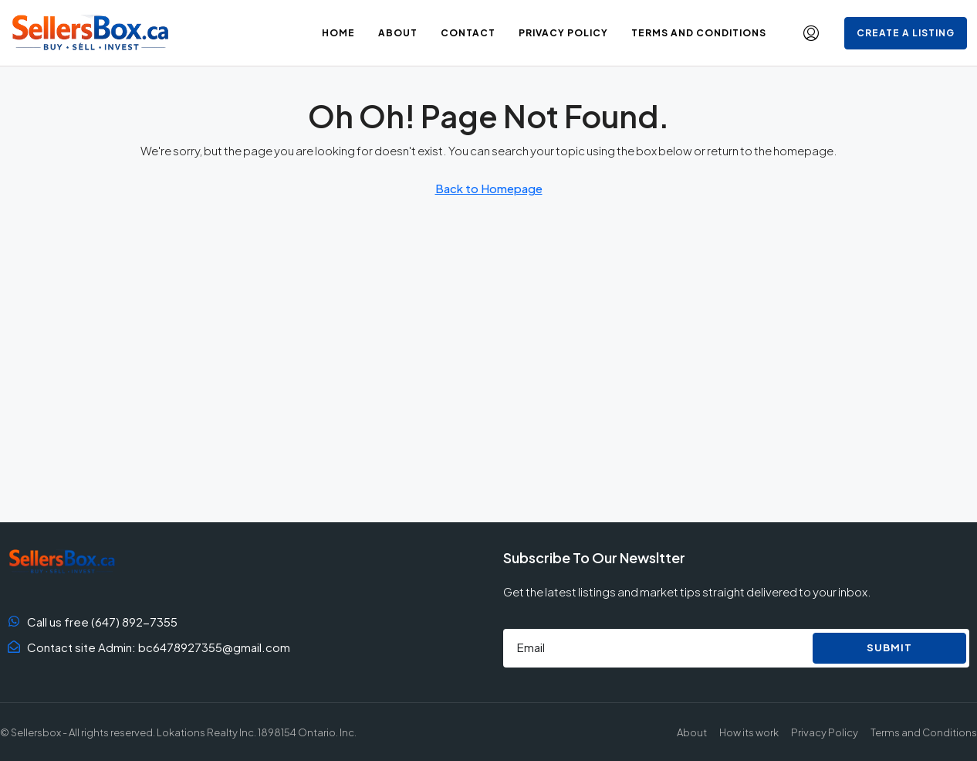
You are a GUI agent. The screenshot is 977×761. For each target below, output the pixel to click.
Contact (468, 33)
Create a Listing (906, 33)
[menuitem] (811, 33)
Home (338, 33)
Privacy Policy (563, 33)
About (398, 33)
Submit (889, 647)
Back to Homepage (489, 188)
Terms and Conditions (698, 33)
